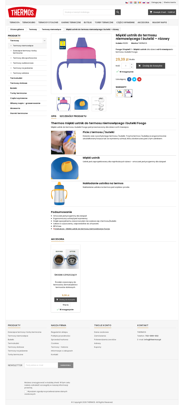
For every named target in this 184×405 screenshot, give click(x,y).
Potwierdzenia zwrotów (105, 339)
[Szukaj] (92, 12)
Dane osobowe (101, 332)
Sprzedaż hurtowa (59, 339)
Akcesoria (143, 22)
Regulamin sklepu (59, 332)
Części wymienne (125, 22)
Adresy (97, 343)
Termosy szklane (21, 73)
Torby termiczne (104, 22)
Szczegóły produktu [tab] (73, 116)
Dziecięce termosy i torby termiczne (25, 51)
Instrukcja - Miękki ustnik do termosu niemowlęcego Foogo (81, 228)
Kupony (97, 347)
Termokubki (28, 22)
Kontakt (54, 354)
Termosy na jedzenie (23, 68)
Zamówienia (100, 335)
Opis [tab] (53, 116)
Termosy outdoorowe (23, 63)
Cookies (55, 343)
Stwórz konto (170, 2)
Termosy (14, 22)
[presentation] (46, 375)
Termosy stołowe (48, 22)
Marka (134, 43)
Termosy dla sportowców (25, 58)
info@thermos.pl (152, 339)
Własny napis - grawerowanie (25, 103)
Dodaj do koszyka (150, 65)
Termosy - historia (59, 347)
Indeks (119, 43)
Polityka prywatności (60, 335)
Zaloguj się (156, 2)
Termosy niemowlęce (23, 45)
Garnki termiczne (71, 22)
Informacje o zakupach (62, 350)
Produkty (14, 35)
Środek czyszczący (65, 274)
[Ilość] (125, 66)
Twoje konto (102, 325)
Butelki (88, 22)
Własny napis (159, 22)
